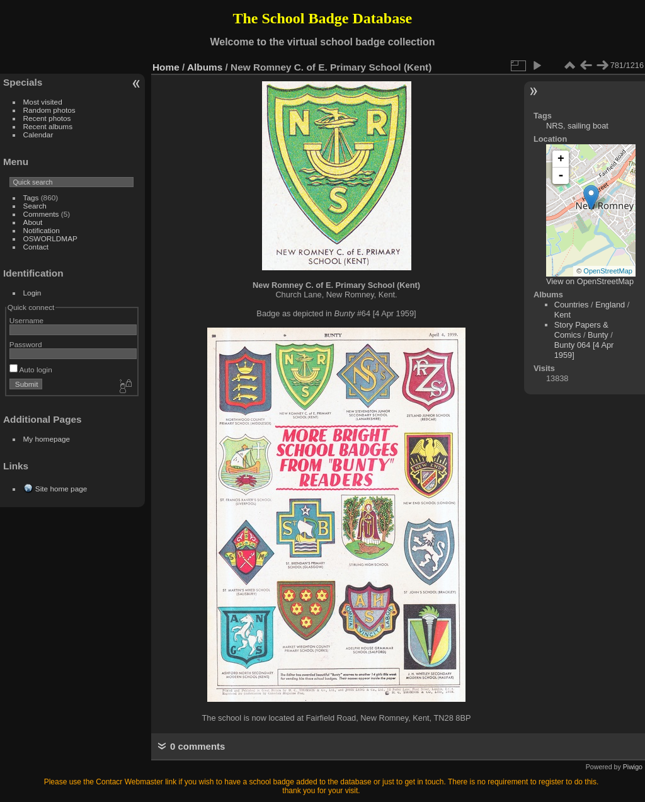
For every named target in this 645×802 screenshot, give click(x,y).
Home (166, 67)
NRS (554, 125)
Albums (204, 67)
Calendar (38, 134)
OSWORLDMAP (50, 238)
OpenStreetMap (607, 271)
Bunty (598, 335)
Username (26, 320)
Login (32, 293)
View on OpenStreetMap (590, 281)
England (610, 304)
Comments (41, 214)
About (33, 222)
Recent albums (47, 126)
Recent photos (47, 118)
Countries (571, 304)
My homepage (47, 439)
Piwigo (632, 766)
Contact (36, 247)
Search (35, 206)
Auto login (30, 369)
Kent (562, 314)
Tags (31, 197)
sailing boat (588, 125)
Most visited (42, 102)
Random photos (49, 110)
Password (25, 344)
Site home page (61, 488)
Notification (41, 230)
